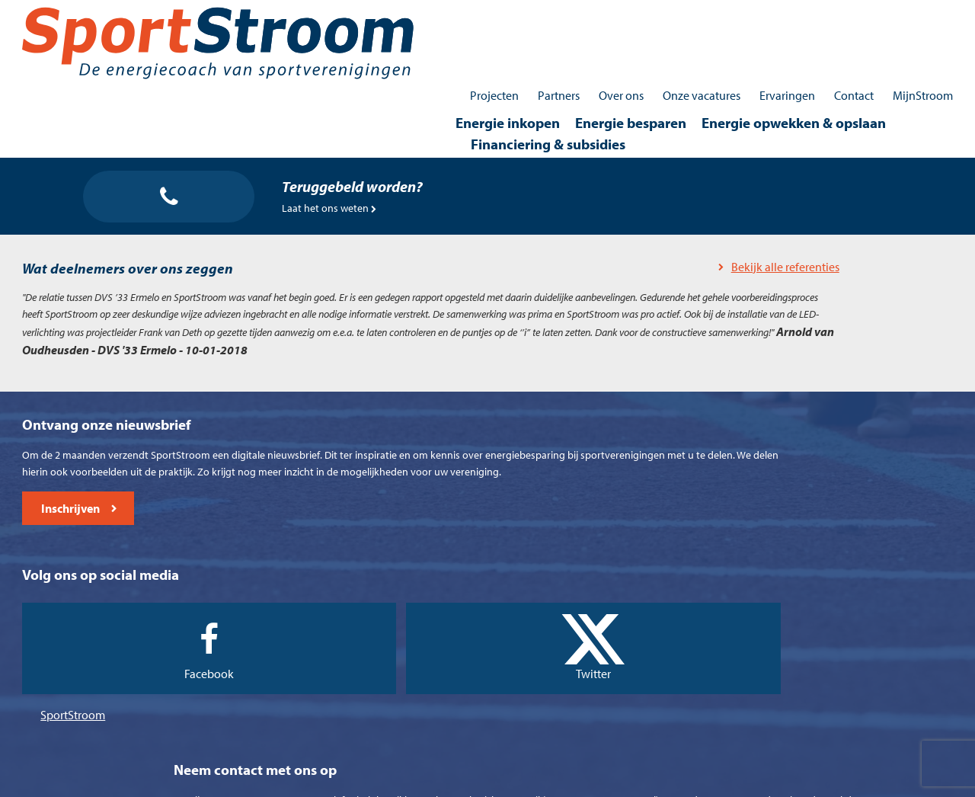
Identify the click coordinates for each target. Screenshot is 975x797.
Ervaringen (763, 15)
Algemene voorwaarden (334, 781)
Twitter (547, 620)
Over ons (597, 15)
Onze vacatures (678, 15)
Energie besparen (504, 43)
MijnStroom (899, 15)
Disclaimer (619, 781)
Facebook (416, 620)
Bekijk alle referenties (410, 223)
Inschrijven (99, 690)
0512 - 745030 (748, 656)
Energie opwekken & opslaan (667, 43)
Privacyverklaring (540, 781)
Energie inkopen (381, 43)
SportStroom (406, 653)
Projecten (470, 15)
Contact (830, 15)
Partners (535, 15)
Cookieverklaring (445, 781)
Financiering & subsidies (852, 43)
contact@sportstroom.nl (784, 698)
